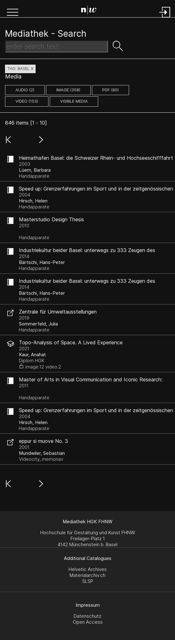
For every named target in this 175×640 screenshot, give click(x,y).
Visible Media (74, 101)
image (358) (68, 90)
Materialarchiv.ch (87, 575)
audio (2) (24, 90)
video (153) (26, 101)
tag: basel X (20, 68)
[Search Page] (88, 11)
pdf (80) (110, 90)
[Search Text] (56, 46)
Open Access (88, 622)
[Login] (164, 18)
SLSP (87, 581)
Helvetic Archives (88, 569)
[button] (12, 13)
